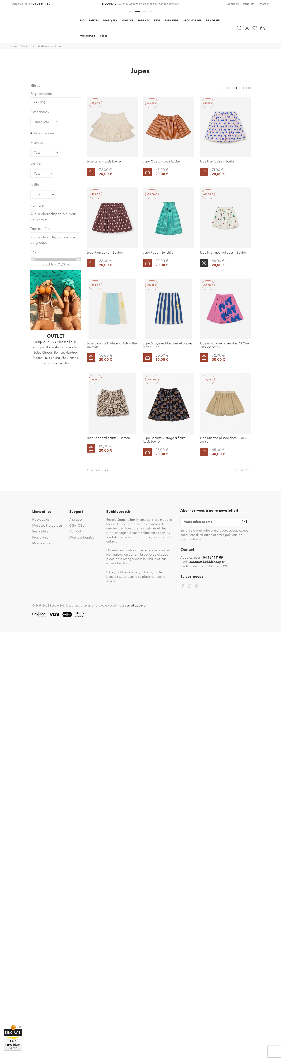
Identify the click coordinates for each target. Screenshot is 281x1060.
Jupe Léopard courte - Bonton (108, 438)
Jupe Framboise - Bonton (217, 161)
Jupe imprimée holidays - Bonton (223, 252)
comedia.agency (135, 605)
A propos (76, 519)
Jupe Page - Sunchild (158, 252)
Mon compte (41, 543)
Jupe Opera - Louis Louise (161, 161)
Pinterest (263, 3)
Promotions (40, 537)
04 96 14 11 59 (41, 3)
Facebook (232, 3)
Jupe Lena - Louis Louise (104, 161)
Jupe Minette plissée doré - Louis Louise (223, 439)
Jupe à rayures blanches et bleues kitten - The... (167, 345)
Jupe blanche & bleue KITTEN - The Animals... (112, 345)
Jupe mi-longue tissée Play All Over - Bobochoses (225, 345)
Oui (39, 102)
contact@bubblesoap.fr (206, 562)
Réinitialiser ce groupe (43, 133)
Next (248, 470)
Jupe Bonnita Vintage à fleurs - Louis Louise (165, 439)
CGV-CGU (77, 525)
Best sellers (40, 531)
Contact (75, 531)
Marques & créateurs (47, 525)
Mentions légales (81, 537)
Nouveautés (40, 519)
